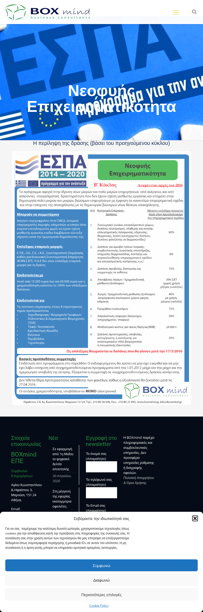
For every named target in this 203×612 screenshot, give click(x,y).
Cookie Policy (99, 605)
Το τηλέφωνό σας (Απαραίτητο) (101, 487)
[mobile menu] (175, 11)
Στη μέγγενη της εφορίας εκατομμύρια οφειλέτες (62, 499)
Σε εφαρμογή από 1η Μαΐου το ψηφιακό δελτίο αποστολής (63, 458)
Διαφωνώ (101, 580)
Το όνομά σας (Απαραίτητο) (101, 461)
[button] (195, 518)
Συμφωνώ (101, 565)
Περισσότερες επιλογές (101, 594)
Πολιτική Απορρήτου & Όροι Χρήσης (138, 480)
